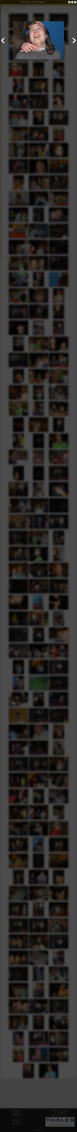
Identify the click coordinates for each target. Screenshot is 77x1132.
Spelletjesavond (41, 2)
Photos (22, 2)
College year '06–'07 (30, 2)
